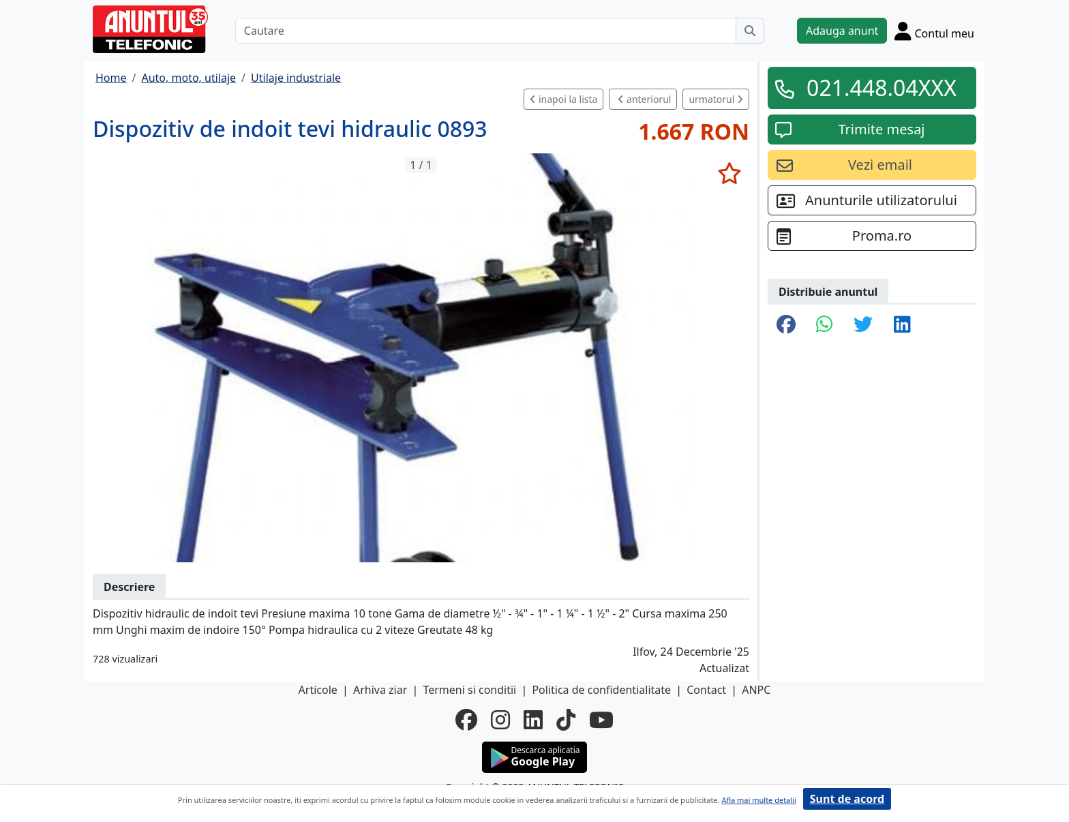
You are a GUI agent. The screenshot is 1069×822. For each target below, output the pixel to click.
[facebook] (466, 719)
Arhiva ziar (380, 689)
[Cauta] (750, 31)
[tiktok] (565, 719)
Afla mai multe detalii (758, 800)
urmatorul (716, 99)
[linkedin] (533, 719)
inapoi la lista (563, 99)
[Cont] (934, 30)
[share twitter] (863, 325)
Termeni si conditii (469, 689)
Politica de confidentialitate (601, 689)
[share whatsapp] (824, 325)
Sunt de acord (847, 798)
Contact (706, 689)
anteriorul (644, 99)
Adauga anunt (842, 30)
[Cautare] (485, 31)
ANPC (756, 689)
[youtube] (601, 719)
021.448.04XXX (882, 87)
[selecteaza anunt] (729, 173)
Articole (318, 689)
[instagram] (500, 719)
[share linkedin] (902, 325)
